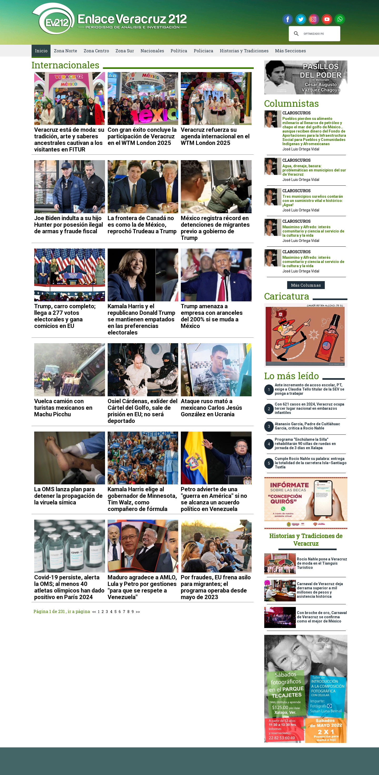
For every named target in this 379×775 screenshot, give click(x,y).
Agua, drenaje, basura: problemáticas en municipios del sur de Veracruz (314, 170)
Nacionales (152, 50)
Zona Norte (65, 50)
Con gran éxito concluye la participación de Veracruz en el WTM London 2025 (142, 136)
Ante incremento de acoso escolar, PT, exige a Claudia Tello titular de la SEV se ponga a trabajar (309, 389)
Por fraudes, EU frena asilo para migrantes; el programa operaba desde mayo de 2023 (216, 587)
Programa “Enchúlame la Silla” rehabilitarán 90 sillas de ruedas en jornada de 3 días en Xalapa (305, 443)
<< (94, 611)
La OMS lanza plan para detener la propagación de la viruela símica (68, 496)
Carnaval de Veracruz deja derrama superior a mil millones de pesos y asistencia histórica (320, 590)
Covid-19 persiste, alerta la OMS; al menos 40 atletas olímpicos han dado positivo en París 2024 (69, 587)
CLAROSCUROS (296, 112)
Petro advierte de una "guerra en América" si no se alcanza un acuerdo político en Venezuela (214, 499)
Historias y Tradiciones (244, 50)
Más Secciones (290, 50)
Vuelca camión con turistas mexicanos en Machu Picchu (63, 408)
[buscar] (314, 34)
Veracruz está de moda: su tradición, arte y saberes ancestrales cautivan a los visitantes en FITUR (69, 139)
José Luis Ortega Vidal (300, 149)
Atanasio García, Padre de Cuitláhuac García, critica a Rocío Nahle (307, 426)
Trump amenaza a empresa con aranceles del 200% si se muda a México (212, 316)
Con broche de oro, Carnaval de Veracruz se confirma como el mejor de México (322, 617)
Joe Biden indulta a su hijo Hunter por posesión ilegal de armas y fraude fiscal (68, 225)
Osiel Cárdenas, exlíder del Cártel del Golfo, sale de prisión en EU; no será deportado (142, 411)
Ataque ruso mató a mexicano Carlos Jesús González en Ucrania (211, 408)
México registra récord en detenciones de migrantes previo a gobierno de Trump (215, 228)
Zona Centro (96, 50)
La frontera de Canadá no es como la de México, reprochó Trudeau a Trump (142, 225)
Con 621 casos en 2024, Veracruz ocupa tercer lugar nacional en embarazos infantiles (309, 408)
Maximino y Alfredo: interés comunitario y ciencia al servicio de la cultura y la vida (313, 231)
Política (179, 50)
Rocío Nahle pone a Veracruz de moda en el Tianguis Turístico (322, 563)
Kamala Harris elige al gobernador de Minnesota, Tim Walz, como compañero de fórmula (142, 499)
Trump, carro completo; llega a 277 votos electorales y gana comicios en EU (65, 316)
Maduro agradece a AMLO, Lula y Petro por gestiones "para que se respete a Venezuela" (142, 587)
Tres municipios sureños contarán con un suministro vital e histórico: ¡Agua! (312, 200)
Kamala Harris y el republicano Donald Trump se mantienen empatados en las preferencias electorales (141, 319)
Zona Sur (125, 50)
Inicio (41, 50)
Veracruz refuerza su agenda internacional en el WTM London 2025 (215, 136)
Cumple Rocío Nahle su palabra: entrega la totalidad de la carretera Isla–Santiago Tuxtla (311, 463)
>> (138, 611)
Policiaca (203, 50)
